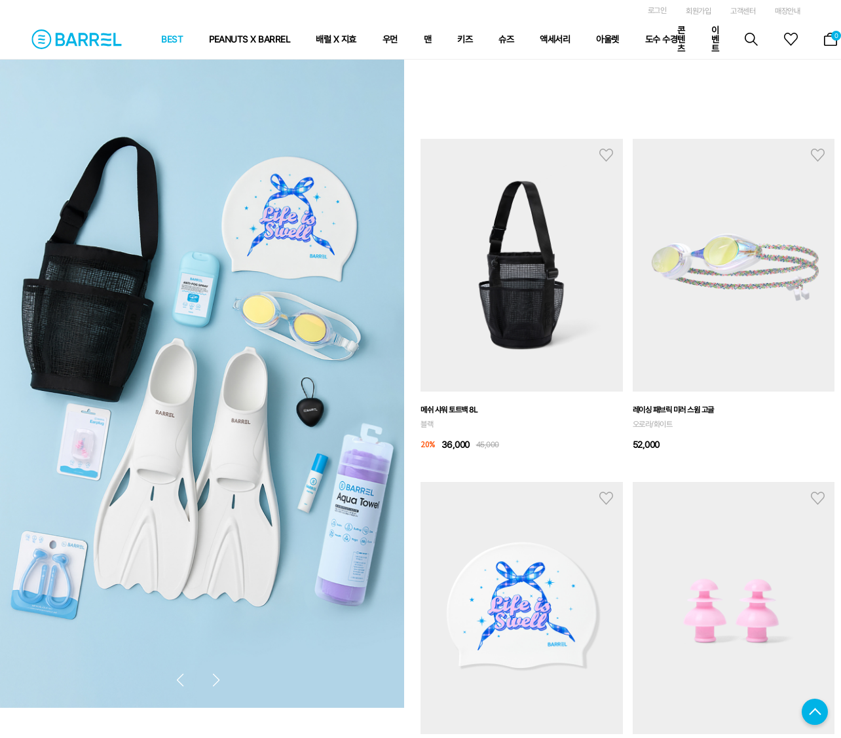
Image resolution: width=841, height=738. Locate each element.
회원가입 (698, 11)
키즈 (464, 39)
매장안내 (787, 11)
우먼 (390, 39)
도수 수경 (661, 39)
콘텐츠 (681, 39)
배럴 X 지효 (336, 39)
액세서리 (555, 39)
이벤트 (715, 39)
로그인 (657, 10)
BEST (172, 39)
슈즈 (506, 39)
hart (606, 155)
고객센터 (742, 11)
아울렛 (607, 39)
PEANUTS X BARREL (249, 39)
